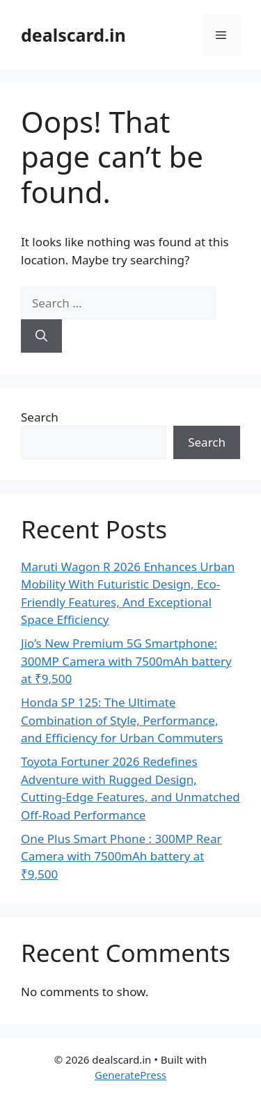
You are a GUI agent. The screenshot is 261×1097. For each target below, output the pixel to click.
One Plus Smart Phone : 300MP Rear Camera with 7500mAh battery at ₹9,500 (121, 856)
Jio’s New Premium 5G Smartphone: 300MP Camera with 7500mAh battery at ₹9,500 (126, 661)
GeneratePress (130, 1075)
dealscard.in (73, 35)
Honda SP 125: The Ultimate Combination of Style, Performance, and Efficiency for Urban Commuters (122, 720)
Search (39, 417)
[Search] (41, 336)
